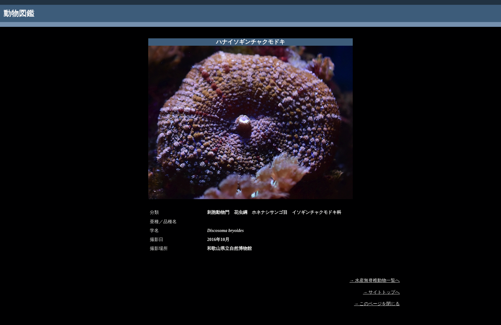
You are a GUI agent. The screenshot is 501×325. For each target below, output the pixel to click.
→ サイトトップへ (381, 292)
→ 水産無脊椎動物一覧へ (375, 280)
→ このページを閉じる (377, 303)
